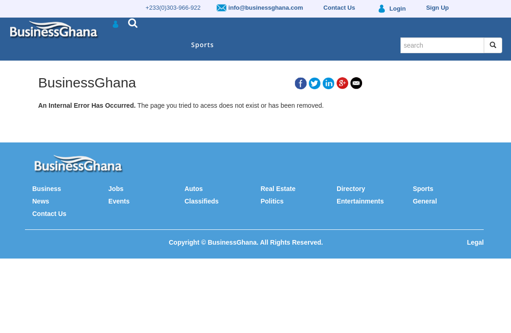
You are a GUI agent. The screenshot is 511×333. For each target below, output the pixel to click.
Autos (194, 188)
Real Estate (277, 188)
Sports (202, 44)
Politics (271, 201)
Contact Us (49, 213)
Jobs (115, 188)
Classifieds (202, 201)
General (425, 201)
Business (46, 188)
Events (118, 201)
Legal (475, 242)
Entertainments (360, 201)
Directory (351, 188)
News (40, 201)
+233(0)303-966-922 (173, 7)
